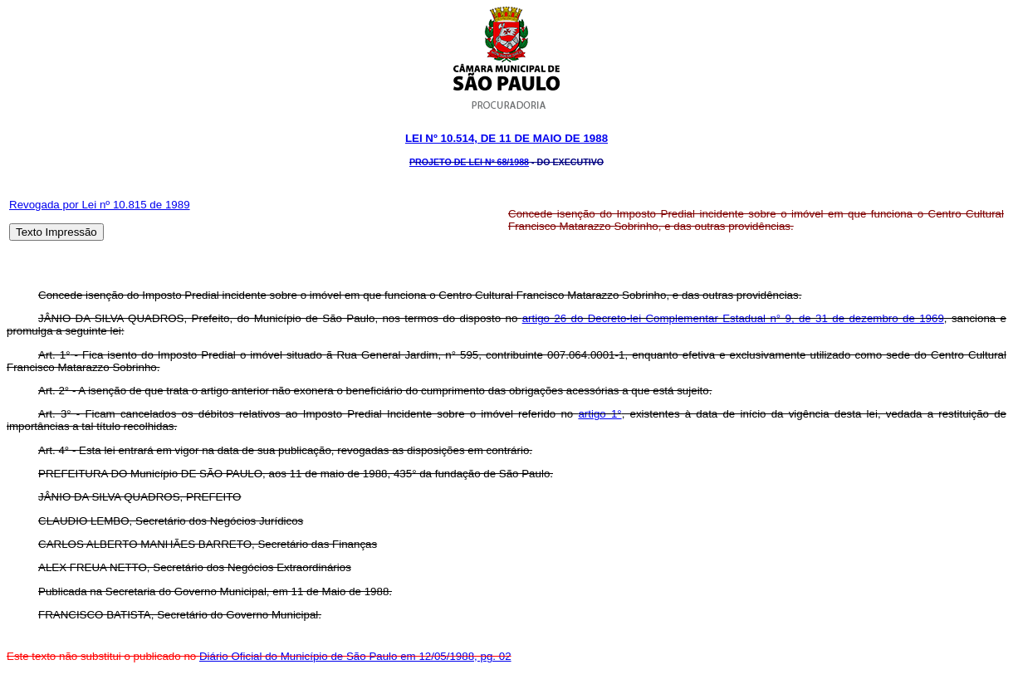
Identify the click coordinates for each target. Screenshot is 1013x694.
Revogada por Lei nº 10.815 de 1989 (99, 204)
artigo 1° (599, 414)
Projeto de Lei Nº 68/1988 (469, 162)
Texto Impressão (56, 232)
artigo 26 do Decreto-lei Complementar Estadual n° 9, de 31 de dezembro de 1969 (733, 318)
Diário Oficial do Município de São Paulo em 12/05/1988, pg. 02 (355, 656)
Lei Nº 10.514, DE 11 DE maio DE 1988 (506, 138)
